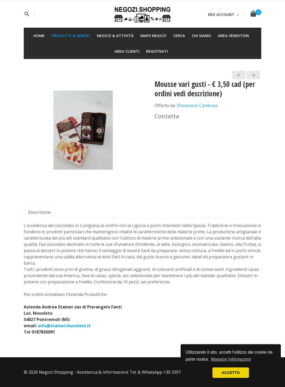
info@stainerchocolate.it (64, 326)
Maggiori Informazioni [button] (231, 359)
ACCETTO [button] (231, 373)
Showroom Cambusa (197, 105)
